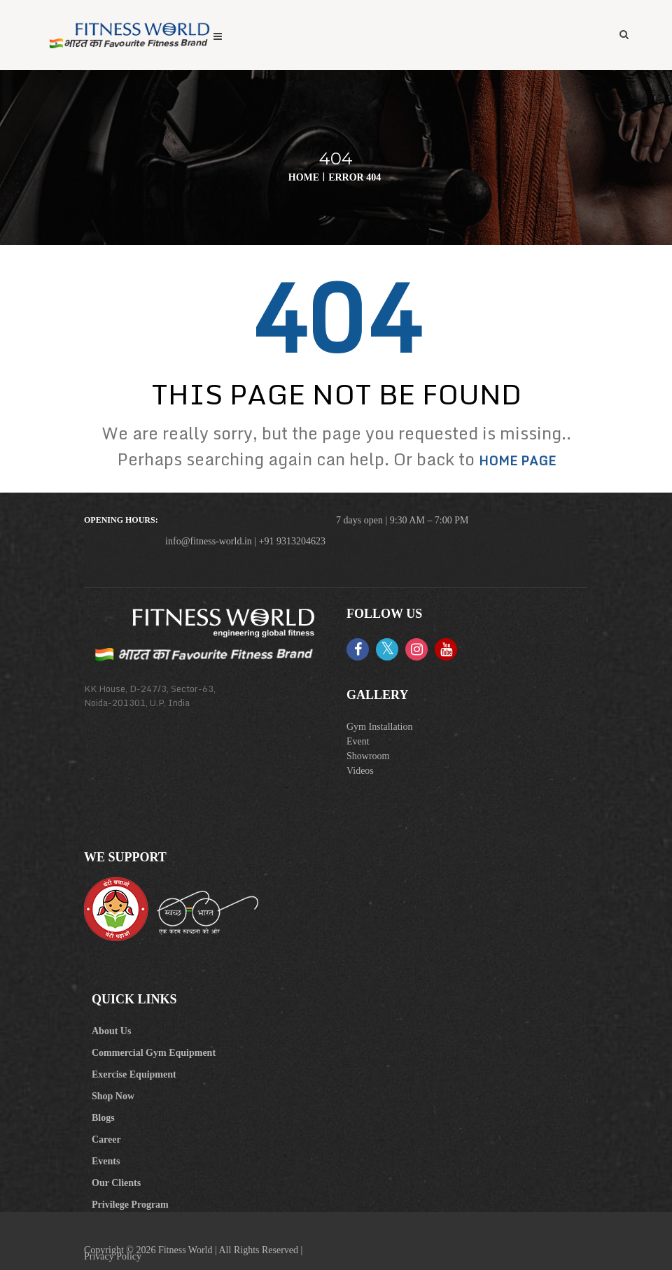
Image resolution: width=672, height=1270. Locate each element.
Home (303, 177)
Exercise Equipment (134, 1074)
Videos (360, 770)
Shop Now (113, 1096)
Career (106, 1139)
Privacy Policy (112, 1256)
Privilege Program (130, 1204)
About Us (111, 1031)
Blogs (103, 1118)
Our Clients (116, 1183)
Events (106, 1161)
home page (517, 460)
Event (358, 741)
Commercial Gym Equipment (154, 1052)
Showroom (367, 756)
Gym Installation (379, 726)
